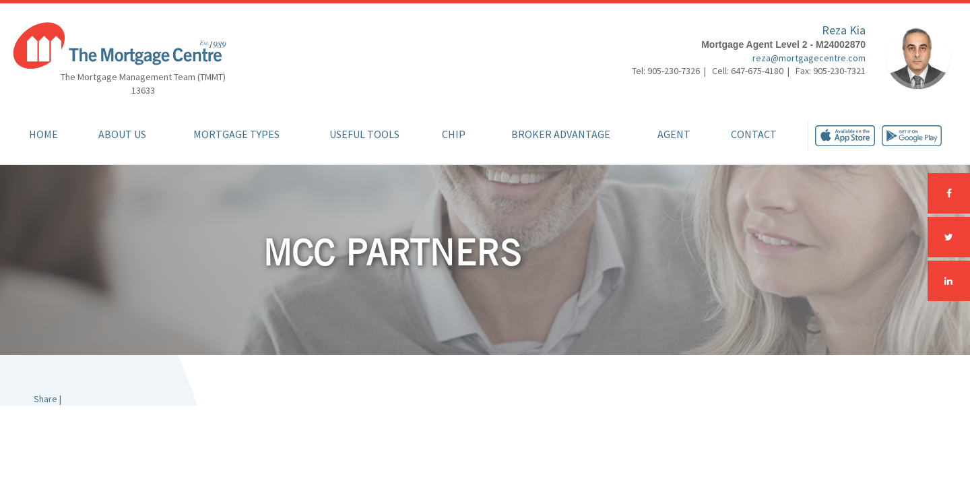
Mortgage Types (236, 134)
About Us (122, 134)
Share (45, 399)
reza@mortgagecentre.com (809, 58)
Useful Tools (364, 134)
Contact (754, 134)
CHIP (453, 134)
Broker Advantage (560, 134)
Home (43, 134)
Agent (673, 134)
